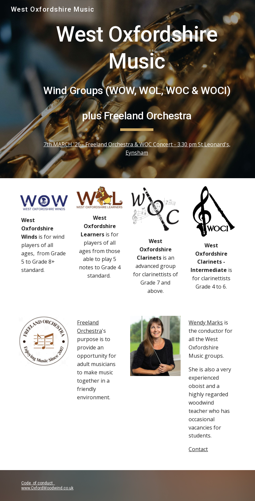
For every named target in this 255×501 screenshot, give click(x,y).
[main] (136, 76)
